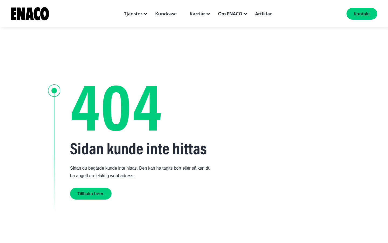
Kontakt (362, 14)
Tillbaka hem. (90, 194)
